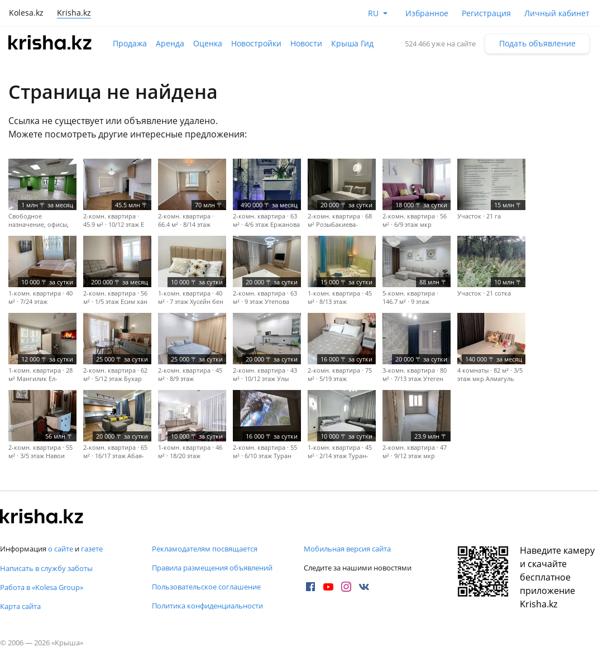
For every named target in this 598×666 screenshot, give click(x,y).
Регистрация (486, 13)
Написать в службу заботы (46, 568)
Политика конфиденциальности (207, 606)
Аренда (170, 43)
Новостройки (256, 43)
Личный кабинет (557, 13)
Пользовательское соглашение (206, 587)
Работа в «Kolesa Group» (41, 587)
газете (92, 549)
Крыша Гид (352, 43)
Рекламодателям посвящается (204, 549)
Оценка (207, 43)
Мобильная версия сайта (347, 549)
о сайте (60, 549)
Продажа (130, 43)
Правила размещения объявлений (212, 568)
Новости (306, 43)
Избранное (426, 13)
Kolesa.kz (26, 12)
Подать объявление (537, 43)
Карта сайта (20, 606)
